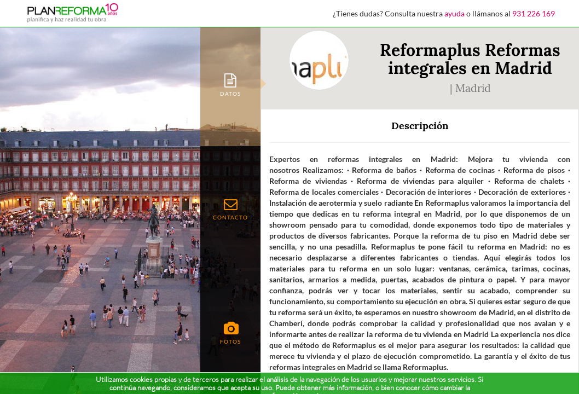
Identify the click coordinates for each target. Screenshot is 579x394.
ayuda (454, 13)
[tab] (230, 84)
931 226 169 (533, 13)
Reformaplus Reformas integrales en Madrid (470, 58)
